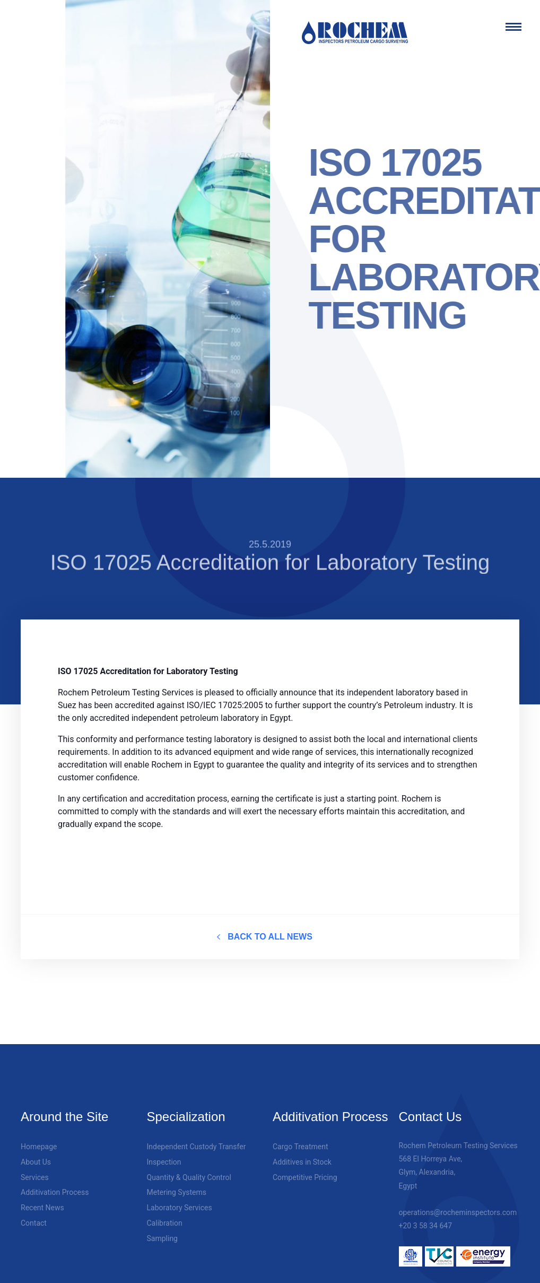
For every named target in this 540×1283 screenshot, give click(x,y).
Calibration (164, 1214)
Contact (34, 1214)
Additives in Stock (302, 1153)
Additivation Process (55, 1183)
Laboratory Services (179, 1199)
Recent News (42, 1199)
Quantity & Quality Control (189, 1168)
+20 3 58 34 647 (425, 1217)
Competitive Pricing (305, 1168)
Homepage (39, 1138)
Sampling (162, 1230)
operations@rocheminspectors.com (458, 1204)
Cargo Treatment (300, 1138)
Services (35, 1168)
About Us (36, 1153)
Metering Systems (177, 1183)
